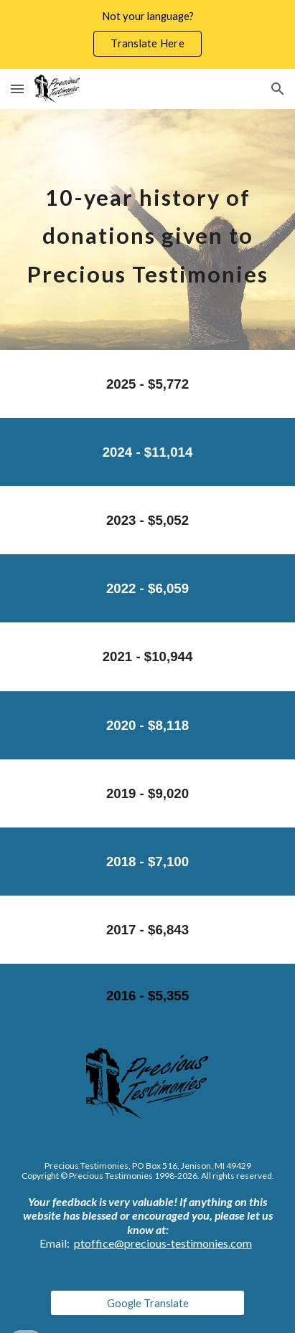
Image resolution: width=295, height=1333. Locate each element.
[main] (147, 229)
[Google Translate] (147, 1302)
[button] (17, 88)
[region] (147, 34)
